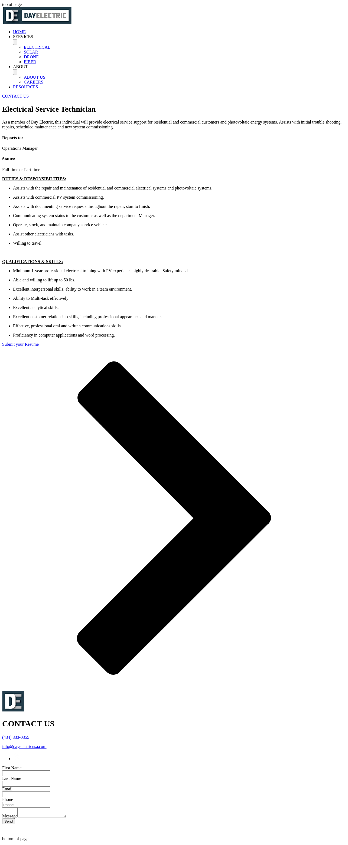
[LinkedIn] (16, 758)
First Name (12, 768)
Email (7, 789)
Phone (7, 799)
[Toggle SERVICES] (15, 42)
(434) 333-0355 (15, 737)
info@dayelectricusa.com (24, 746)
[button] (179, 36)
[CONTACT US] (15, 96)
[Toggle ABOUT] (15, 72)
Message (9, 817)
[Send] (8, 823)
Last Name (11, 778)
